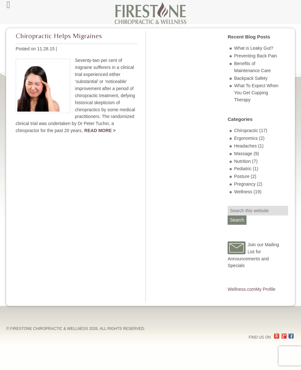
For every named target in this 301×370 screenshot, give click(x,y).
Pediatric (242, 168)
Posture (241, 176)
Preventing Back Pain (255, 55)
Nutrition (242, 161)
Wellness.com (241, 289)
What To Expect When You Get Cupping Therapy (256, 92)
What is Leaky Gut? (253, 48)
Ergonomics (246, 138)
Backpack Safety (250, 78)
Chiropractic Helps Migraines (59, 36)
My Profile (265, 289)
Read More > (100, 130)
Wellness (243, 191)
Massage (243, 153)
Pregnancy (244, 184)
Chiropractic (246, 130)
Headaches (245, 145)
